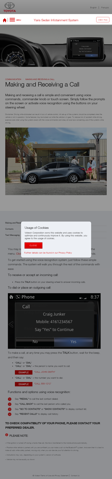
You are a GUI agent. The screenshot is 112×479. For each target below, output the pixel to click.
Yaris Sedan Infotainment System (56, 20)
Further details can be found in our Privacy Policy (49, 252)
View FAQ (102, 20)
